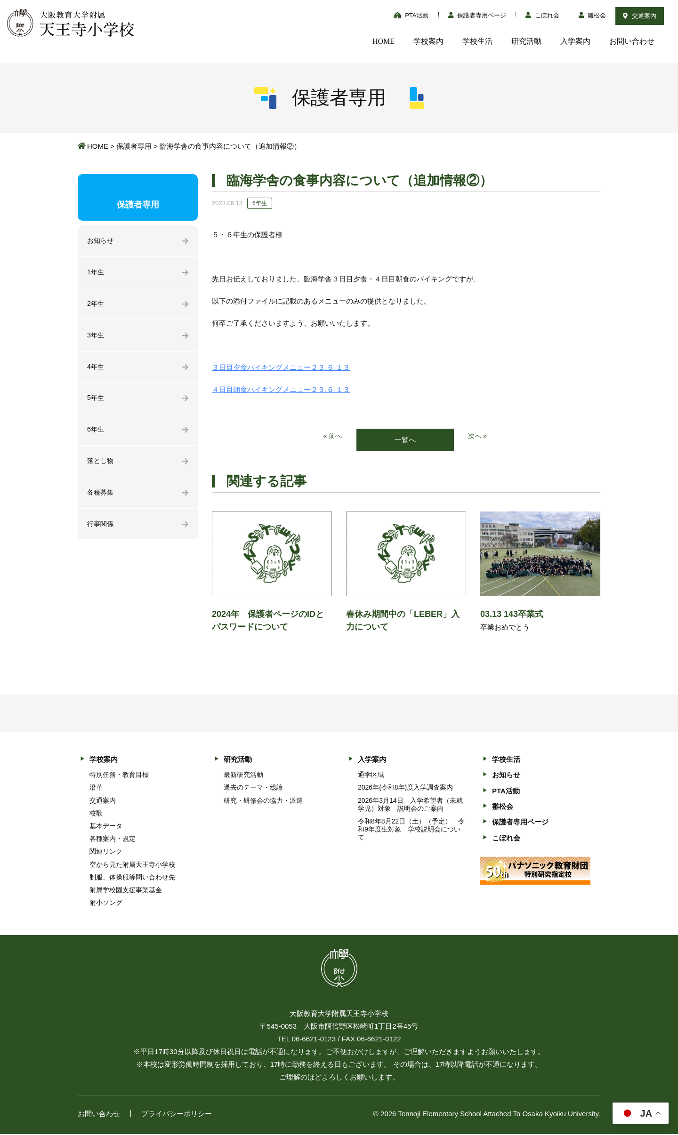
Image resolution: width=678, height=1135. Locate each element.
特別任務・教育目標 (119, 775)
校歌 (96, 813)
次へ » (478, 436)
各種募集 (101, 497)
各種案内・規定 (112, 839)
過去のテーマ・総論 (253, 787)
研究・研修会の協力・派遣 (263, 801)
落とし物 (101, 465)
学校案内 (428, 41)
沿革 (96, 787)
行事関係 (101, 529)
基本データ (105, 826)
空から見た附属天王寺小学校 (132, 865)
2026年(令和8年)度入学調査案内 (405, 787)
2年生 (96, 305)
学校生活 (477, 41)
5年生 (96, 401)
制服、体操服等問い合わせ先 (132, 877)
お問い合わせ (631, 41)
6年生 (96, 433)
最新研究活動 (243, 775)
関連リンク (105, 852)
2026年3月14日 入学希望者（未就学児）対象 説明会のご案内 (410, 805)
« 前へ (332, 436)
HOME (383, 41)
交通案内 (639, 15)
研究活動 (526, 41)
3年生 (96, 337)
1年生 (96, 273)
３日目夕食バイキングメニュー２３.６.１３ (281, 367)
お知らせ (101, 241)
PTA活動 (411, 15)
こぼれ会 (542, 15)
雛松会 (592, 15)
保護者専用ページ (477, 15)
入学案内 (575, 41)
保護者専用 (134, 146)
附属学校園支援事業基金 (125, 890)
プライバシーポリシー (176, 1115)
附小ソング (105, 903)
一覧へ (405, 440)
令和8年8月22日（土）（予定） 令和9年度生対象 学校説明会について (411, 829)
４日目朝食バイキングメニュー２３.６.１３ (281, 389)
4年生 (96, 369)
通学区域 (371, 775)
